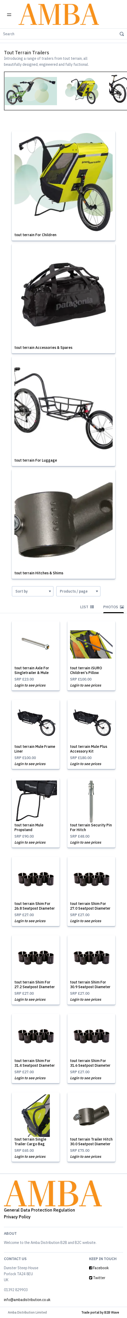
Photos (113, 607)
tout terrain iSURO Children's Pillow (86, 670)
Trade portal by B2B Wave (100, 1312)
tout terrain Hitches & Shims (38, 573)
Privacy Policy (17, 1216)
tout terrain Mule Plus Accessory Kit (88, 749)
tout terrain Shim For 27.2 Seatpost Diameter (34, 984)
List (87, 607)
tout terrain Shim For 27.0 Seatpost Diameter (90, 906)
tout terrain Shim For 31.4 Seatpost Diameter (34, 1063)
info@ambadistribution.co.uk (27, 1299)
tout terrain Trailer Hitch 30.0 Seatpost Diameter (91, 1141)
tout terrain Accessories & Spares (43, 347)
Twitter (97, 1277)
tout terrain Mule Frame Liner (34, 749)
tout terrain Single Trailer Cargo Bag (30, 1141)
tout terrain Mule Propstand (28, 827)
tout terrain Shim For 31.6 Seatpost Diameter (90, 1063)
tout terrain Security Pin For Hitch (91, 827)
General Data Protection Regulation (39, 1210)
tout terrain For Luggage (35, 460)
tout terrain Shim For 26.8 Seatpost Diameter (34, 906)
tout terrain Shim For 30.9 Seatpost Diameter (90, 984)
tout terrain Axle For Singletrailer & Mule (31, 670)
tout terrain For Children (35, 234)
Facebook (99, 1268)
